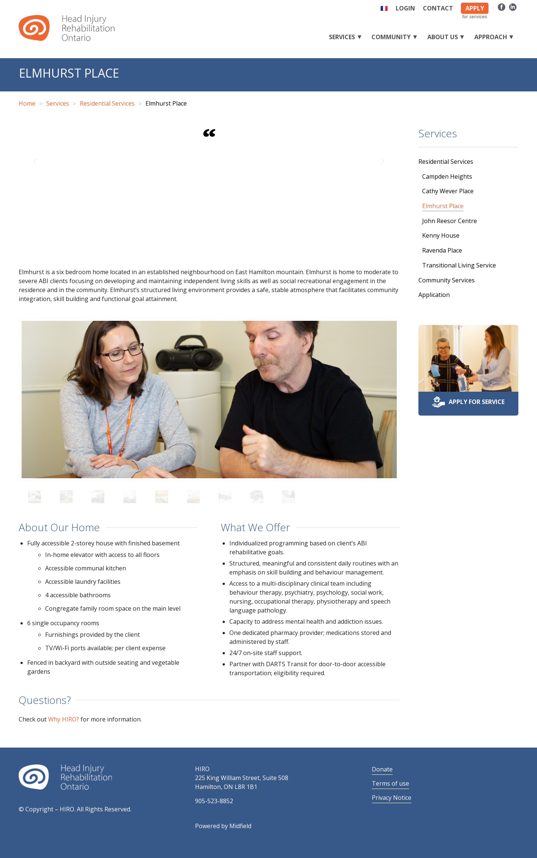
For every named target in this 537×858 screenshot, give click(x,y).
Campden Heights (447, 176)
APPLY (474, 8)
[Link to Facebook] (501, 6)
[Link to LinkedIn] (512, 6)
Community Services (446, 280)
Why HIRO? (63, 719)
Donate (382, 769)
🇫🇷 (384, 8)
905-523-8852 (214, 801)
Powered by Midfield (223, 826)
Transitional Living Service (459, 265)
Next (383, 161)
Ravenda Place (442, 250)
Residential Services (445, 161)
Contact (438, 8)
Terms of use (390, 783)
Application (434, 295)
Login (405, 8)
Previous (35, 161)
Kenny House (440, 235)
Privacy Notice (391, 797)
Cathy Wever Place (448, 191)
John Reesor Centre (449, 221)
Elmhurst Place (69, 73)
